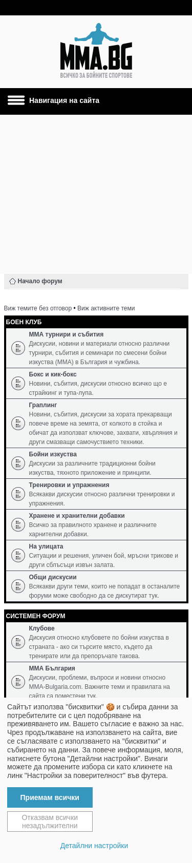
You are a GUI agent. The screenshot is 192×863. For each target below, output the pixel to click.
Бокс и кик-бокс (53, 374)
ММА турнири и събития (66, 334)
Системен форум (36, 616)
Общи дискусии (53, 577)
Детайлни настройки (94, 845)
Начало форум (40, 281)
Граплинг (43, 405)
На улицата (46, 546)
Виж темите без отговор (38, 308)
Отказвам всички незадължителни (50, 821)
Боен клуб (24, 322)
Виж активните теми (106, 308)
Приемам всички (49, 797)
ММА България (52, 668)
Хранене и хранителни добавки (77, 515)
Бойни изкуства (53, 454)
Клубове (42, 628)
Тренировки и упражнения (69, 485)
